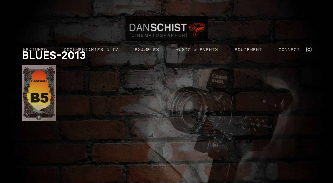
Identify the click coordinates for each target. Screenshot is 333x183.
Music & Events (196, 57)
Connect (288, 57)
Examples (146, 57)
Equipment (248, 57)
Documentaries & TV (90, 57)
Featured (34, 57)
